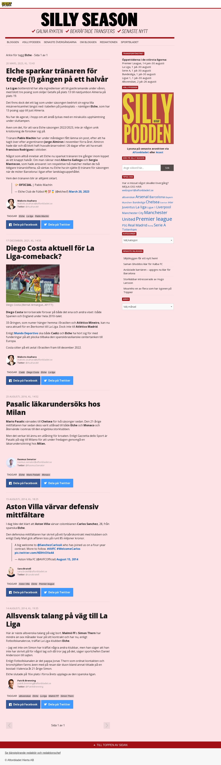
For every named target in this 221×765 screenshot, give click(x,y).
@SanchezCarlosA (49, 545)
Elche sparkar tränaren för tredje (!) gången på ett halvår (57, 75)
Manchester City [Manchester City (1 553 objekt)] (132, 213)
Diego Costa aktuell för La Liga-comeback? (50, 252)
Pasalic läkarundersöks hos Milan (53, 408)
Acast (159, 152)
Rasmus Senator (26, 459)
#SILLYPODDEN (31, 42)
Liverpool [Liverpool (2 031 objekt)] (163, 207)
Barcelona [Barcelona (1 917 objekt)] (157, 197)
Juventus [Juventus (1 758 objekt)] (128, 207)
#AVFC (51, 549)
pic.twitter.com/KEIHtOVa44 (34, 553)
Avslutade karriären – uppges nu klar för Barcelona (147, 271)
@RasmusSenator (35, 465)
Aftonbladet (141, 152)
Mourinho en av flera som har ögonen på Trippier (147, 290)
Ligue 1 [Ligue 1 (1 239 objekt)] (151, 207)
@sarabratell (32, 574)
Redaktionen (108, 42)
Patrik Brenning (26, 680)
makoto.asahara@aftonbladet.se (34, 203)
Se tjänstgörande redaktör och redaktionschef (33, 752)
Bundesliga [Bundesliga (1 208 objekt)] (139, 202)
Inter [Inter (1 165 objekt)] (170, 202)
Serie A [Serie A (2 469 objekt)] (160, 224)
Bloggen (13, 42)
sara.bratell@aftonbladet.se (32, 571)
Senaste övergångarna (60, 42)
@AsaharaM (32, 206)
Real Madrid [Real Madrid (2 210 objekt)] (137, 225)
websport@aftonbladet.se (137, 190)
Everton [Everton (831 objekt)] (163, 202)
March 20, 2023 (79, 191)
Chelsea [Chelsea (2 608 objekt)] (153, 201)
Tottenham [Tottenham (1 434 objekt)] (129, 229)
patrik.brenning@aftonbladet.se (34, 683)
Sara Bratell (24, 568)
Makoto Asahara (27, 200)
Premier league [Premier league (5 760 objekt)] (154, 218)
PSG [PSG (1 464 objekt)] (124, 225)
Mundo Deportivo (26, 333)
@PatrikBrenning (34, 686)
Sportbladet (129, 42)
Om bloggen (88, 42)
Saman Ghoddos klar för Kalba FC (143, 264)
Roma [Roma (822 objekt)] (150, 226)
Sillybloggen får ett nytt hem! (140, 258)
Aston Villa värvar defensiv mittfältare (52, 511)
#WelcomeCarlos (68, 549)
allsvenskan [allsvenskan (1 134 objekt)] (128, 197)
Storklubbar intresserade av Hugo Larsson (143, 280)
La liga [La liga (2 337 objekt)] (141, 207)
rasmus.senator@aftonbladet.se (34, 462)
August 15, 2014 (67, 559)
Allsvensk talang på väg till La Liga (57, 620)
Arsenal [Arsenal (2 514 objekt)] (142, 196)
